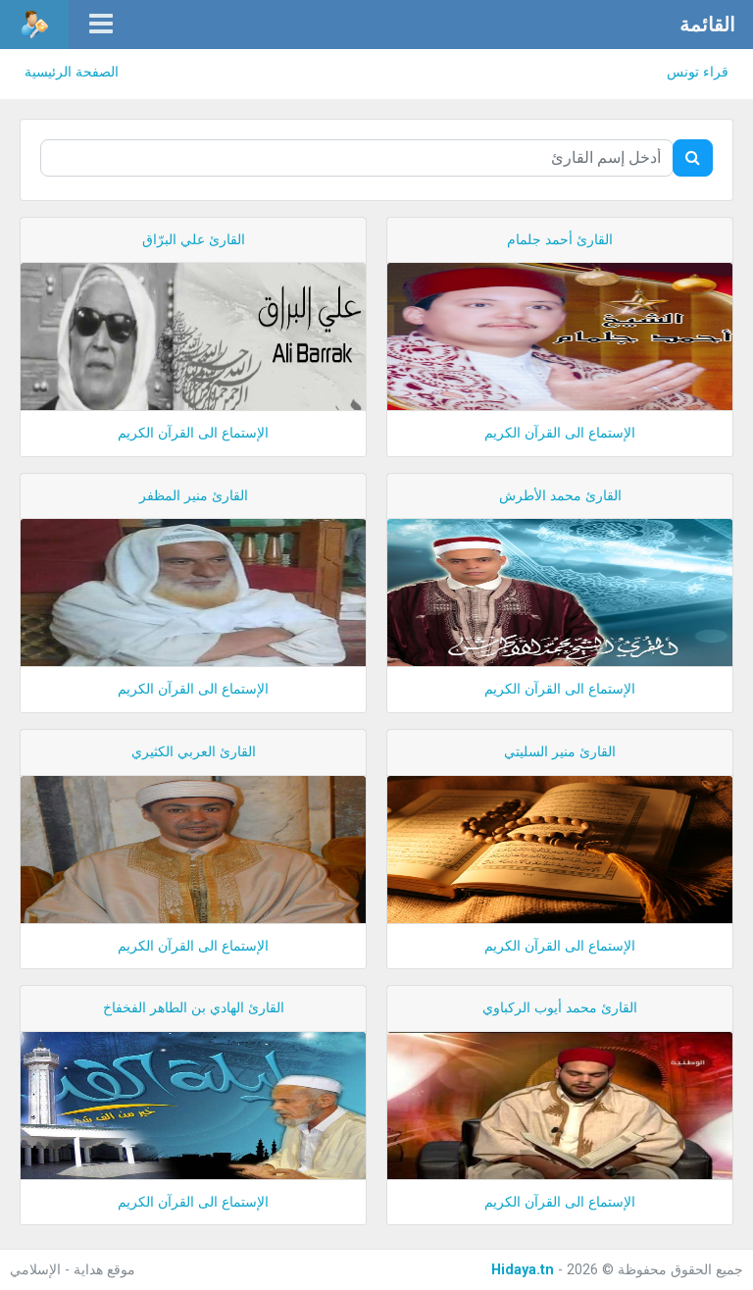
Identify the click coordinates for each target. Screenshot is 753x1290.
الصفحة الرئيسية (72, 72)
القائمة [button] (707, 24)
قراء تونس (697, 72)
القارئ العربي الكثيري (193, 752)
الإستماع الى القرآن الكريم (559, 433)
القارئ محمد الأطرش (560, 496)
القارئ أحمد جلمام (560, 240)
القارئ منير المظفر (193, 496)
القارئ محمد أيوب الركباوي (559, 1008)
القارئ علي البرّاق (193, 240)
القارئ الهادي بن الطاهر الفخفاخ (193, 1008)
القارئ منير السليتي (560, 752)
